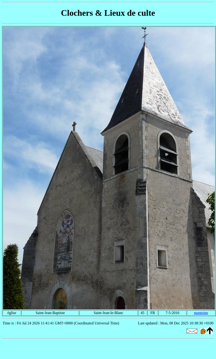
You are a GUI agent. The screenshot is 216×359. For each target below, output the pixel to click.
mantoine (201, 313)
